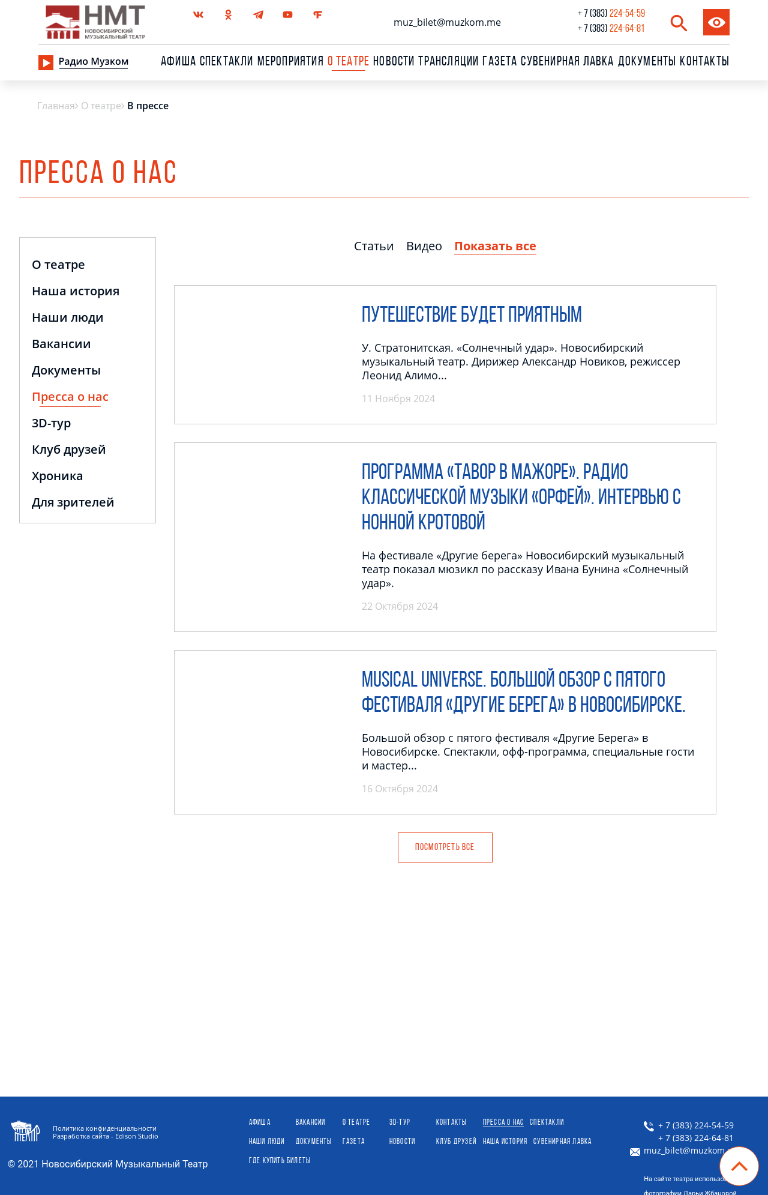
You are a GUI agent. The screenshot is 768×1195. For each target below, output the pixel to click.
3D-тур (51, 424)
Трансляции (448, 62)
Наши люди (68, 318)
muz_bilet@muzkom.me (447, 22)
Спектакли (227, 62)
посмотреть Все (445, 847)
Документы (647, 62)
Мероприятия (290, 62)
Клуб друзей (69, 450)
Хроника (57, 477)
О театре (58, 265)
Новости (394, 62)
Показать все (495, 246)
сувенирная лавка (567, 62)
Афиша (178, 62)
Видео (424, 246)
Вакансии (61, 345)
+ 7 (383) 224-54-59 (689, 1125)
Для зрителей (73, 503)
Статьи (374, 246)
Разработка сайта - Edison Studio (105, 1136)
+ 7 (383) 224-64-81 (689, 1138)
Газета (499, 62)
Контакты (705, 62)
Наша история (75, 292)
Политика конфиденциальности (105, 1128)
